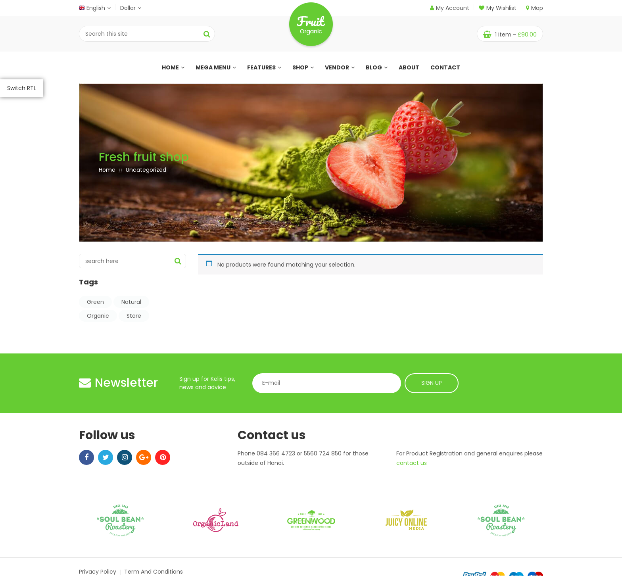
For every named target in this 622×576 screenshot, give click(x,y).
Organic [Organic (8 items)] (98, 316)
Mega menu (216, 67)
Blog (377, 67)
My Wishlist (497, 8)
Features (264, 67)
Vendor (340, 67)
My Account (452, 8)
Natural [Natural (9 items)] (131, 302)
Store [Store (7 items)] (134, 316)
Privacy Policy (97, 572)
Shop (303, 67)
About (409, 67)
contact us (411, 463)
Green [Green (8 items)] (95, 302)
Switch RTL (21, 88)
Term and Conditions (153, 572)
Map (534, 8)
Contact (445, 67)
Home (173, 67)
